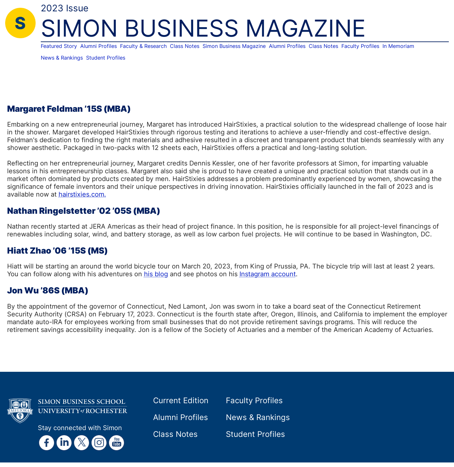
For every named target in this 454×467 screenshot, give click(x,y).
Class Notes (184, 46)
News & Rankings (62, 57)
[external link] (47, 443)
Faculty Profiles (360, 46)
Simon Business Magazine (234, 46)
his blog (156, 273)
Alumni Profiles (98, 46)
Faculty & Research (143, 46)
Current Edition (180, 400)
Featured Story (59, 46)
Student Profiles (105, 57)
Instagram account (267, 273)
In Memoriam (398, 46)
